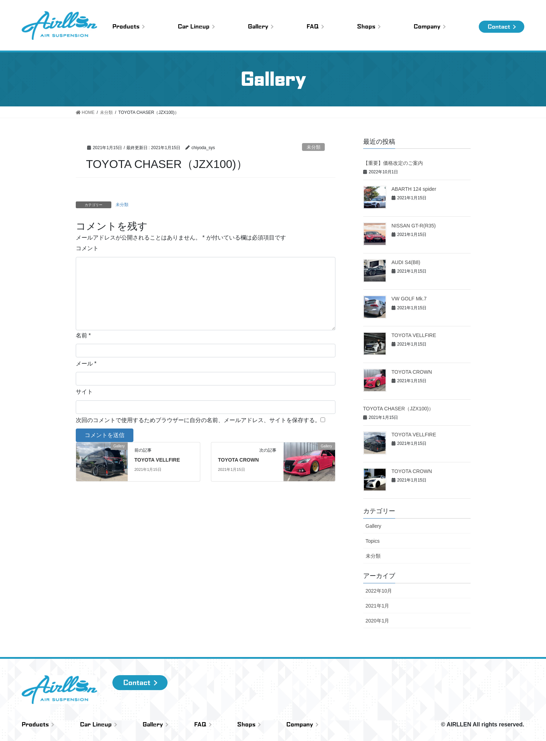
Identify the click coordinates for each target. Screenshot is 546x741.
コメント (87, 248)
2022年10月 (379, 591)
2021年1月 (377, 606)
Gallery (373, 526)
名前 (83, 335)
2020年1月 (377, 621)
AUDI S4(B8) (406, 262)
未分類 (313, 147)
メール (86, 364)
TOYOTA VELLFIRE (157, 460)
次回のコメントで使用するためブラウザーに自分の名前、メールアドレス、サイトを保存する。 (198, 420)
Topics (373, 541)
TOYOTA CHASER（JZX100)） (398, 408)
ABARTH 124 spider (414, 189)
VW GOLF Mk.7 (409, 298)
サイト (84, 392)
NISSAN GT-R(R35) (414, 225)
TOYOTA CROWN (238, 460)
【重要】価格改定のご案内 (393, 163)
